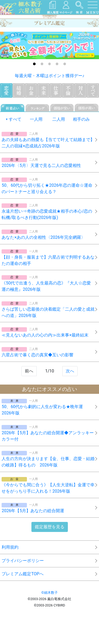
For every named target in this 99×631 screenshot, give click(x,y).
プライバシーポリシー (23, 560)
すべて (15, 119)
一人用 (36, 119)
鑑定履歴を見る (49, 526)
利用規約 (10, 547)
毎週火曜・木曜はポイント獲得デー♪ (49, 75)
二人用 (58, 119)
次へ (70, 370)
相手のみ (81, 119)
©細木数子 (49, 593)
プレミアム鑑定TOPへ (22, 573)
